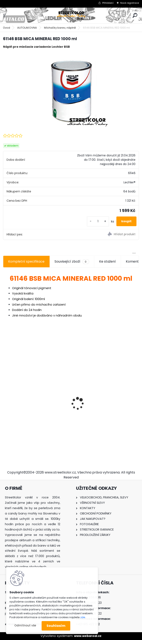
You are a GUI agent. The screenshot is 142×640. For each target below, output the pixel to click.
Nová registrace (129, 3)
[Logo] (71, 15)
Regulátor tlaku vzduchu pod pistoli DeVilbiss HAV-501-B (104, 412)
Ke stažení (107, 261)
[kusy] (97, 221)
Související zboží (72, 261)
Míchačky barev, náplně (60, 28)
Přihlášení (108, 3)
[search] (135, 15)
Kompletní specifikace (26, 261)
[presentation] (5, 396)
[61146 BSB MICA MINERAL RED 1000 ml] (71, 90)
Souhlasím (56, 625)
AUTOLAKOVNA (27, 28)
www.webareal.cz (87, 636)
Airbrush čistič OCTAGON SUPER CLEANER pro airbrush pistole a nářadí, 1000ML (31, 413)
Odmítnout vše (25, 625)
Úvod (6, 28)
